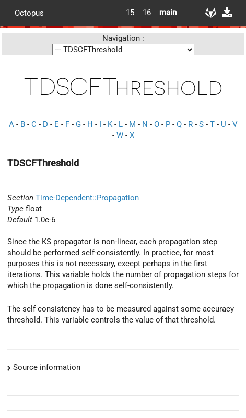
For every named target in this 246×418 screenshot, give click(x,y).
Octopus (29, 12)
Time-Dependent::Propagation (87, 197)
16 (147, 12)
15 (130, 12)
